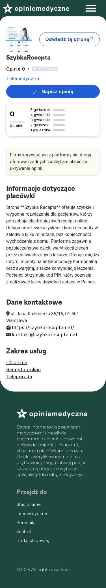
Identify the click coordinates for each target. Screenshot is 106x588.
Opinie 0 (15, 69)
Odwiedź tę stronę (69, 39)
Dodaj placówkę (33, 540)
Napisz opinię (53, 91)
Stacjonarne (29, 504)
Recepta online (23, 369)
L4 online (16, 362)
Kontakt (24, 531)
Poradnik (25, 522)
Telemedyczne (32, 513)
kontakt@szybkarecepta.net (45, 334)
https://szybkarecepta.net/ (43, 327)
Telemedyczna (22, 78)
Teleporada (19, 376)
